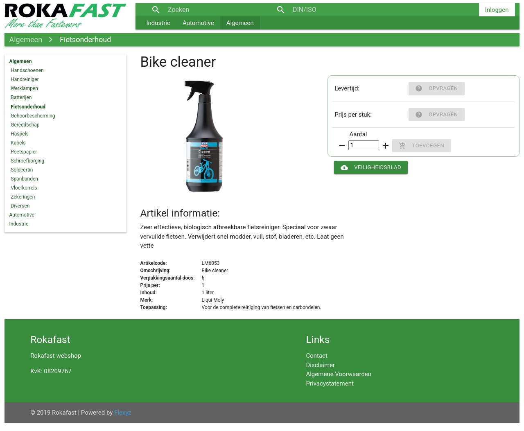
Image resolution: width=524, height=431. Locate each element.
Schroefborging (27, 161)
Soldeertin (22, 170)
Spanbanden (24, 179)
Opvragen (436, 88)
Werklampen (24, 88)
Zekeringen (23, 197)
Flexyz (122, 412)
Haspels (20, 134)
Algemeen (240, 23)
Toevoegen (421, 145)
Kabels (18, 143)
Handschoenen (27, 70)
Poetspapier (24, 152)
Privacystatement (329, 383)
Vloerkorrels (24, 188)
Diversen (20, 206)
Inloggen (497, 10)
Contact (316, 355)
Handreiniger (24, 79)
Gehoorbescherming (33, 116)
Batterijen (21, 97)
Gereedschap (25, 125)
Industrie (158, 23)
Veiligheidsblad (371, 167)
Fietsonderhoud (85, 39)
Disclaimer (320, 365)
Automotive (198, 23)
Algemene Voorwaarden (338, 374)
